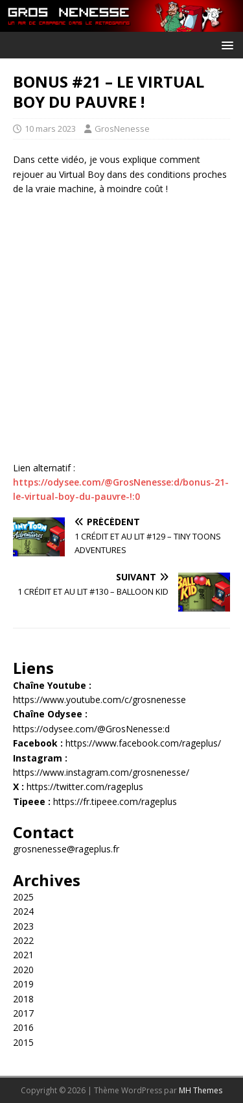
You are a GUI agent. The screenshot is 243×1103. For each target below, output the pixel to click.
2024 (23, 911)
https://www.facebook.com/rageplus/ (143, 743)
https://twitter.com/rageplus (85, 786)
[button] (225, 44)
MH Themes (200, 1090)
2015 (23, 1042)
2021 (23, 954)
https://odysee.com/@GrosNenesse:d (91, 729)
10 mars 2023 (50, 128)
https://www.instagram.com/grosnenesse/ (101, 772)
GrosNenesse (122, 128)
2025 (23, 897)
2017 (23, 1013)
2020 (23, 969)
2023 (23, 926)
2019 (23, 984)
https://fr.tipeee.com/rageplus (115, 801)
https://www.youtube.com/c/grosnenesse (99, 699)
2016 (23, 1027)
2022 (23, 940)
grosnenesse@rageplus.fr (66, 849)
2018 (23, 999)
